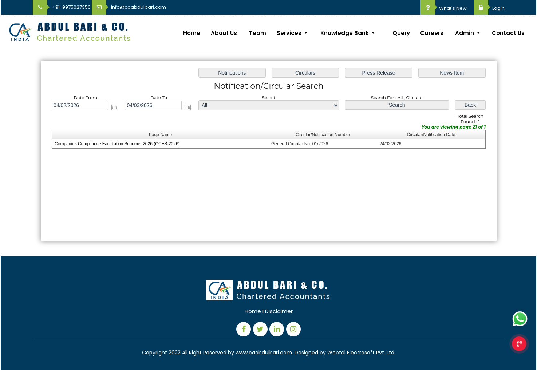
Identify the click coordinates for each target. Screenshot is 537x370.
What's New (443, 8)
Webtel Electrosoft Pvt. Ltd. (361, 352)
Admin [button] (465, 33)
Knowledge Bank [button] (345, 33)
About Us (224, 33)
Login (489, 8)
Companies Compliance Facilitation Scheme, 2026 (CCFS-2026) (117, 143)
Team (257, 33)
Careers (431, 33)
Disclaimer (279, 311)
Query (401, 33)
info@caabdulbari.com (129, 7)
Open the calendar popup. (114, 107)
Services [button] (290, 33)
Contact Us (508, 33)
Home (191, 33)
